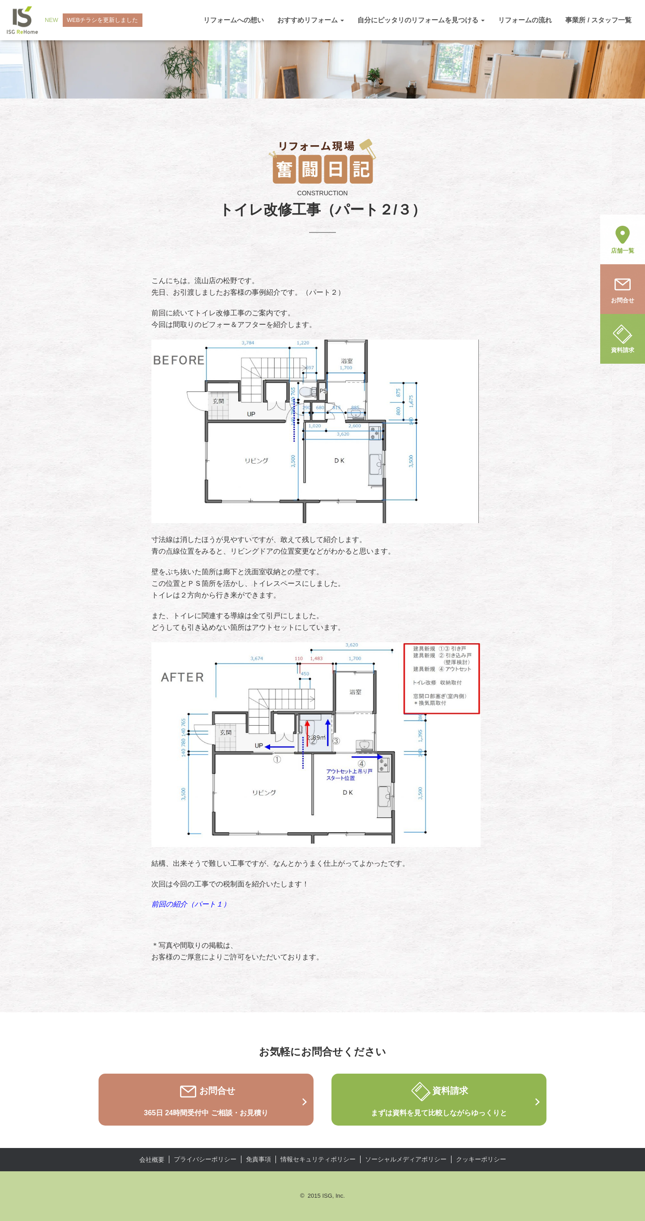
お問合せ (622, 288)
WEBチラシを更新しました (103, 20)
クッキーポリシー (481, 1159)
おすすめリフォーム (310, 20)
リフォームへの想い (233, 20)
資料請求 (622, 338)
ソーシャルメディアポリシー (406, 1159)
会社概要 (151, 1159)
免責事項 (258, 1159)
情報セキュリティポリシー (318, 1159)
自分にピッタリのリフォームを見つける (421, 20)
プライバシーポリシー (205, 1159)
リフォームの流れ (525, 20)
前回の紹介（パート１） (190, 904)
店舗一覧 (622, 239)
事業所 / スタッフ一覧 (598, 20)
